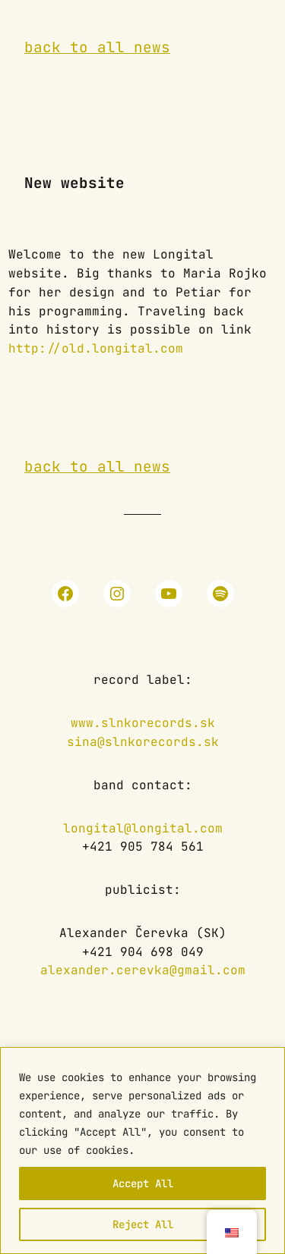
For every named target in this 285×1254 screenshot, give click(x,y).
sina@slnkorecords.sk (143, 742)
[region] (142, 1150)
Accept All (142, 1183)
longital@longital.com (143, 828)
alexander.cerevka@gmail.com (142, 970)
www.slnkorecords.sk (143, 723)
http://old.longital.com (95, 348)
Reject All (142, 1224)
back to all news (97, 47)
